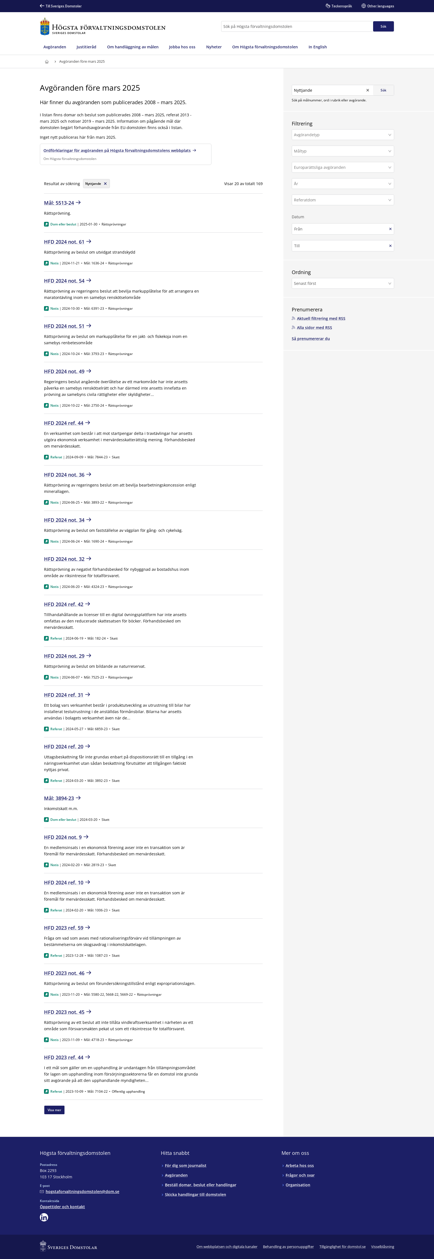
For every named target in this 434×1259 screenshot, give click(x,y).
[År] (340, 183)
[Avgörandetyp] (340, 135)
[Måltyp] (340, 151)
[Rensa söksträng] (96, 183)
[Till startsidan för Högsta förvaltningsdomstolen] (103, 26)
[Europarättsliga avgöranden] (340, 167)
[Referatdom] (340, 200)
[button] (343, 134)
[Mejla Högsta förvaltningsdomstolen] (79, 1191)
